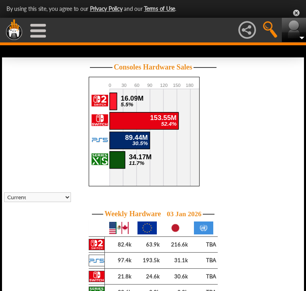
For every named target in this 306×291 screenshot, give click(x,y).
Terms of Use (159, 8)
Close (296, 13)
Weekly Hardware (153, 213)
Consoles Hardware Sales (153, 67)
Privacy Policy (106, 8)
